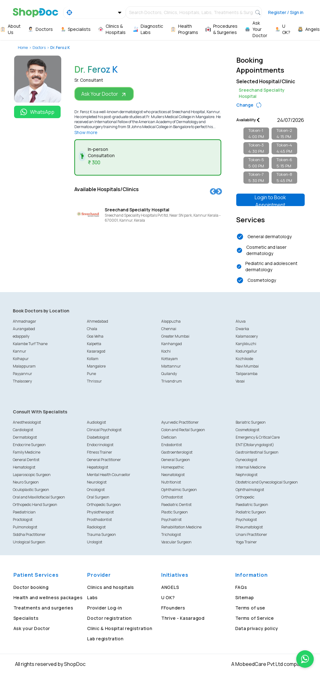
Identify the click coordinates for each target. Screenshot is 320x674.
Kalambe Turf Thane (30, 343)
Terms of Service (254, 618)
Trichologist (171, 534)
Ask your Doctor (31, 628)
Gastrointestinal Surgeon (257, 452)
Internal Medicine (251, 467)
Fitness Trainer (99, 452)
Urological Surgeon (29, 542)
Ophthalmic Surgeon (179, 489)
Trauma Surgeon (101, 534)
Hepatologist (97, 467)
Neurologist (97, 482)
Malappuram (24, 366)
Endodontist (171, 444)
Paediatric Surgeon (252, 504)
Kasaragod (96, 351)
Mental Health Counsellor (108, 474)
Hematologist (24, 467)
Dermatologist (25, 437)
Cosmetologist (247, 429)
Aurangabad (24, 328)
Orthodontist (172, 497)
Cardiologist (23, 429)
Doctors (39, 47)
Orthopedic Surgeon (104, 504)
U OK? (168, 597)
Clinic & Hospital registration (119, 628)
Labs (92, 597)
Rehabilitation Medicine (181, 527)
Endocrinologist (100, 444)
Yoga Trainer (246, 542)
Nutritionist (171, 482)
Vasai (240, 381)
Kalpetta (94, 343)
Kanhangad (171, 343)
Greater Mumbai (175, 336)
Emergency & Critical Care (258, 437)
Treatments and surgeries (43, 608)
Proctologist (22, 519)
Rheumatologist (249, 527)
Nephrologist (247, 474)
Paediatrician (24, 512)
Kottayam (169, 358)
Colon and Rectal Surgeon (183, 429)
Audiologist (96, 422)
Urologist (94, 542)
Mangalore (96, 366)
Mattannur (171, 366)
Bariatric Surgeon (251, 422)
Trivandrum (171, 381)
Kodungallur (246, 351)
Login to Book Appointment (270, 200)
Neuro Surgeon (26, 482)
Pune (91, 373)
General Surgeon (175, 459)
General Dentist (26, 459)
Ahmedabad (97, 321)
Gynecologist (246, 459)
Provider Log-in (104, 608)
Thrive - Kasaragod (183, 618)
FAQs (241, 587)
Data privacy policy (256, 628)
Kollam (92, 358)
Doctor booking (31, 587)
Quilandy (169, 373)
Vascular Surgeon (176, 542)
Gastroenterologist (176, 452)
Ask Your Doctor (104, 94)
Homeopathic (172, 467)
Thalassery (22, 381)
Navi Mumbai (247, 366)
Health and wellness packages (48, 597)
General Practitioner (104, 459)
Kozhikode (244, 358)
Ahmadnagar (24, 321)
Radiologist (96, 527)
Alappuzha (171, 321)
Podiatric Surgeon (251, 512)
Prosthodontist (99, 519)
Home (23, 47)
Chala (92, 328)
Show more (86, 132)
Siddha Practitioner (29, 534)
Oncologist (96, 489)
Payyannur (22, 373)
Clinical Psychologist (104, 429)
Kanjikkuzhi (246, 343)
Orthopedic (245, 497)
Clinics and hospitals (110, 587)
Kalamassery (247, 336)
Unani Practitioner (251, 534)
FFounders (173, 608)
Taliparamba (247, 373)
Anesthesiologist (27, 422)
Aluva (241, 321)
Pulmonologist (25, 527)
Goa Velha (95, 336)
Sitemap (244, 597)
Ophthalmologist (250, 489)
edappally (21, 336)
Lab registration (105, 639)
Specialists (26, 618)
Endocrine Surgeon (29, 444)
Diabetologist (98, 437)
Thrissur (94, 381)
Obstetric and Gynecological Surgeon (267, 482)
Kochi (166, 351)
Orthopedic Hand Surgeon (35, 504)
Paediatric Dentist (176, 504)
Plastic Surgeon (174, 512)
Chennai (168, 328)
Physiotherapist (100, 512)
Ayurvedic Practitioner (180, 422)
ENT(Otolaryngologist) (255, 444)
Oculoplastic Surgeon (31, 489)
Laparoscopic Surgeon (32, 474)
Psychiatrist (171, 519)
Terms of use (250, 608)
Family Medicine (26, 452)
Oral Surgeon (98, 497)
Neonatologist (173, 474)
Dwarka (242, 328)
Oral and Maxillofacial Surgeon (39, 497)
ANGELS (170, 587)
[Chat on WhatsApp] (305, 659)
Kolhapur (21, 358)
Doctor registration (109, 618)
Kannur (19, 351)
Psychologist (246, 519)
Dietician (169, 437)
